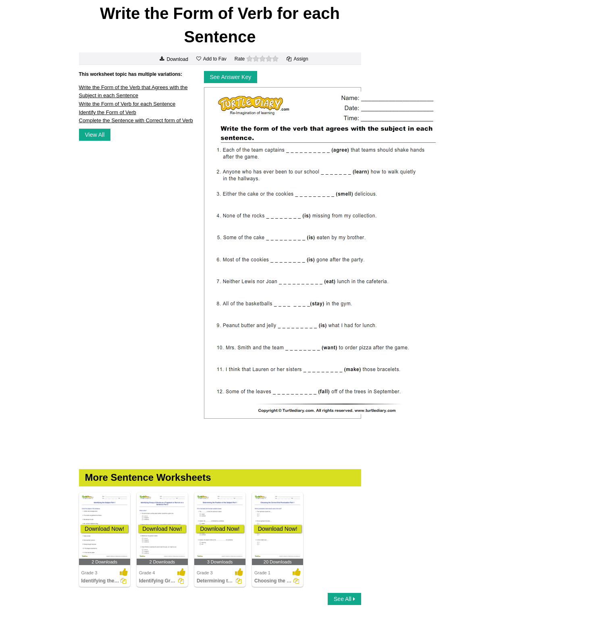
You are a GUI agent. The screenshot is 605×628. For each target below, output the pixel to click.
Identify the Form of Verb (107, 112)
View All (95, 134)
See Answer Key (231, 77)
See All (344, 599)
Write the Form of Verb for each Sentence (127, 104)
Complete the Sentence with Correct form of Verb (136, 120)
